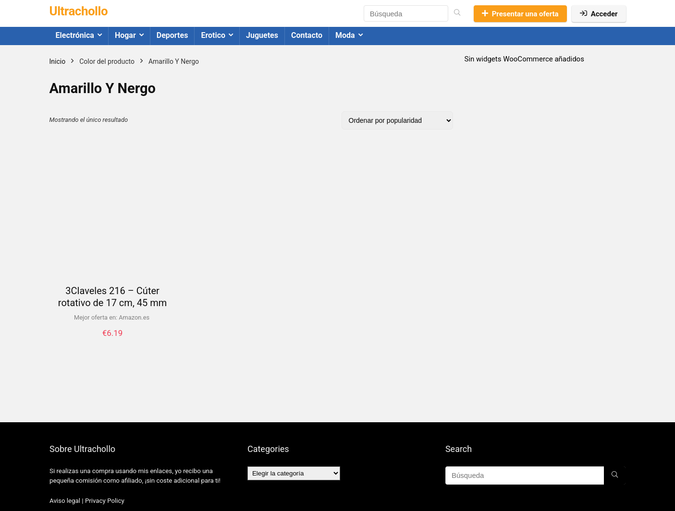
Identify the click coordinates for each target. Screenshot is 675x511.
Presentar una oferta (520, 14)
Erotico (213, 35)
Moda (345, 35)
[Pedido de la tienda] (397, 120)
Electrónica (75, 35)
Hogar (125, 35)
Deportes (172, 35)
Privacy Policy (104, 500)
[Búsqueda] (457, 13)
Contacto (306, 35)
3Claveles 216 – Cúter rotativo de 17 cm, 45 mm (112, 297)
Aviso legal (64, 500)
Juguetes (262, 35)
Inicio (57, 61)
